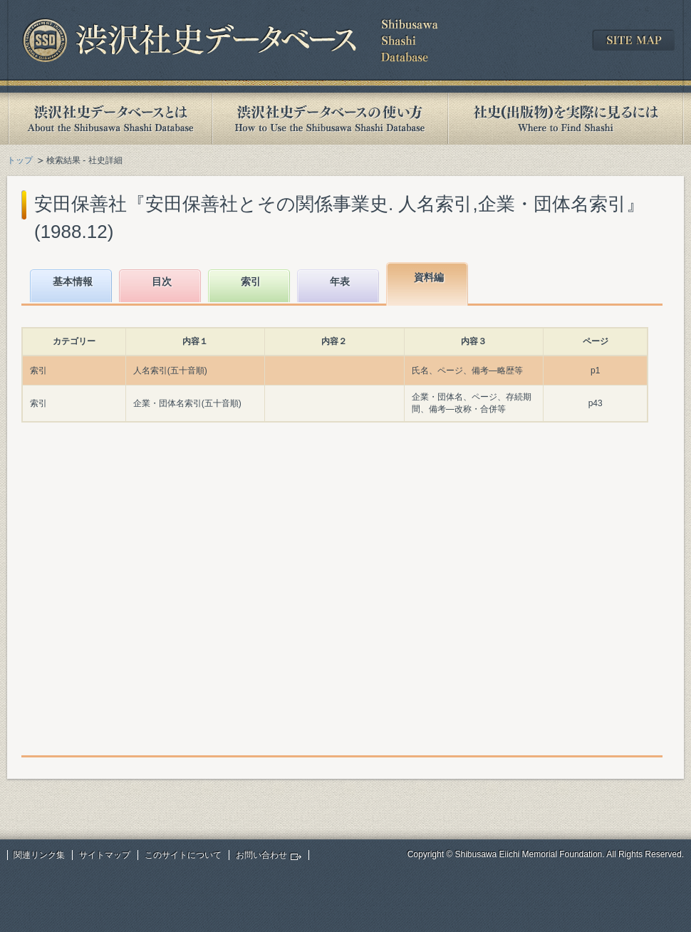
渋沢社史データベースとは (109, 119)
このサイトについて (183, 855)
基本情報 (73, 281)
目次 (162, 281)
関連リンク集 (39, 855)
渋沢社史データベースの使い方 (330, 119)
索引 (251, 281)
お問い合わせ (261, 855)
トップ (20, 160)
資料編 (429, 277)
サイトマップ (104, 855)
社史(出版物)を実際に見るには (565, 119)
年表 (340, 281)
